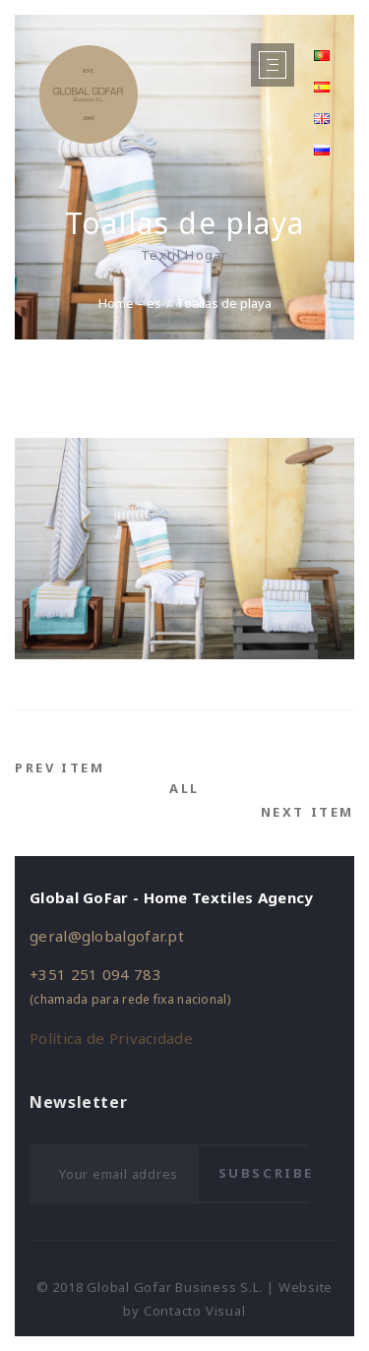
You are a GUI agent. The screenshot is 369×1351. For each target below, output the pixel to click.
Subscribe (266, 1173)
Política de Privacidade (111, 1038)
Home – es (129, 303)
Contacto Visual (195, 1311)
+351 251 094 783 (95, 974)
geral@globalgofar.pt (107, 936)
